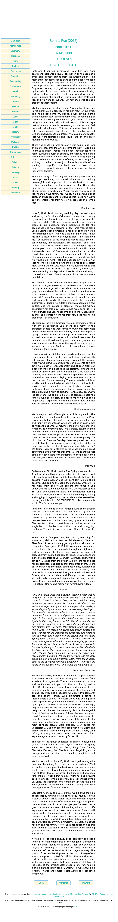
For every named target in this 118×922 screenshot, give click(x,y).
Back (41, 883)
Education (15, 76)
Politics (15, 147)
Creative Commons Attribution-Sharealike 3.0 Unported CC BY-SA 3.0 (62, 894)
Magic (15, 127)
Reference (15, 157)
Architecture (15, 46)
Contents (63, 883)
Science (15, 167)
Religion (15, 162)
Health (15, 101)
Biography (15, 51)
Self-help (15, 172)
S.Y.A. (76, 907)
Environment (15, 86)
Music (15, 122)
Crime (15, 61)
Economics (15, 71)
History (15, 106)
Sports (15, 177)
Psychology (15, 152)
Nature (15, 132)
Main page (15, 41)
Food (15, 91)
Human (15, 111)
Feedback (15, 192)
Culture (15, 66)
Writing (15, 187)
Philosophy (15, 137)
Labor (15, 117)
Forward (86, 883)
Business (15, 56)
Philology (15, 142)
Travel (15, 182)
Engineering (15, 81)
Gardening (15, 96)
